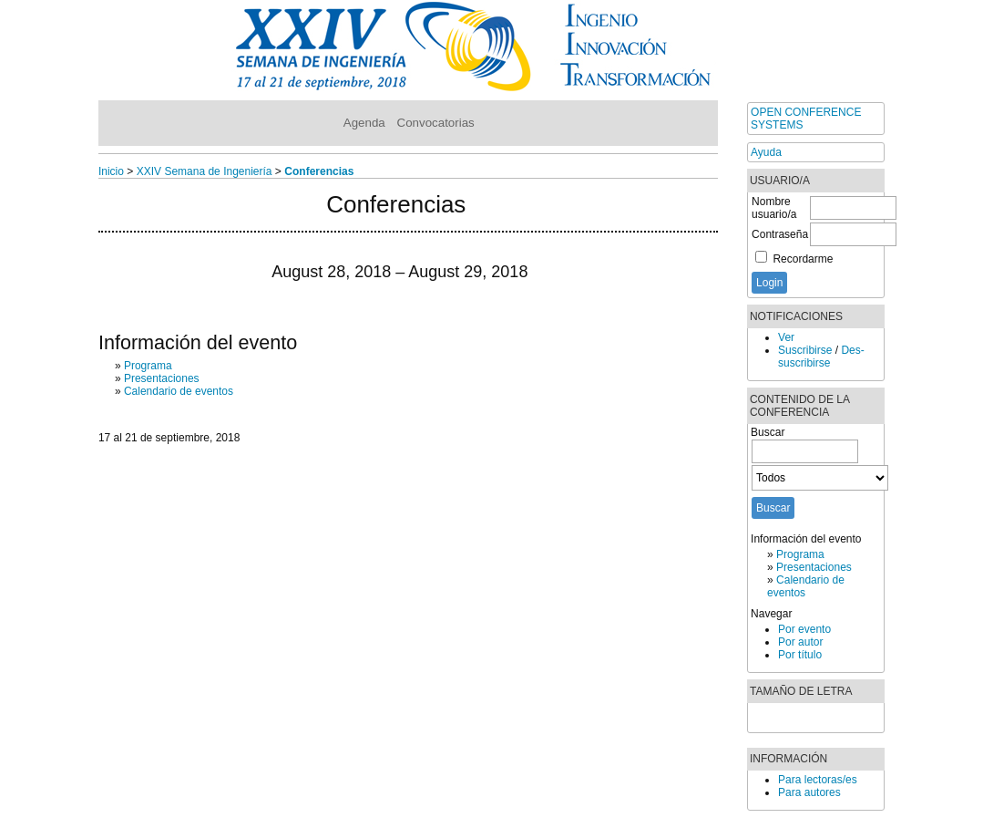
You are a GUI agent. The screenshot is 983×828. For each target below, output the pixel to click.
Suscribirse (805, 350)
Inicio (111, 171)
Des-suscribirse (821, 356)
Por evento (804, 629)
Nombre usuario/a (774, 208)
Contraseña (780, 234)
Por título (800, 654)
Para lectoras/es (817, 779)
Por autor (800, 642)
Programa (800, 554)
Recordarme (803, 259)
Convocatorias (436, 122)
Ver (786, 337)
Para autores (809, 792)
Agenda (364, 122)
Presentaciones (814, 567)
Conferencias (318, 171)
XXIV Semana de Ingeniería (204, 171)
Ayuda (766, 152)
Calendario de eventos (178, 391)
